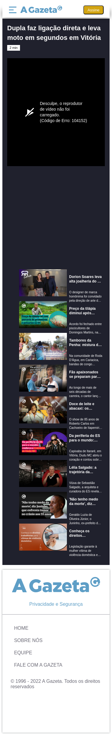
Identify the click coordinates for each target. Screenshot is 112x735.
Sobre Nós (28, 640)
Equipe (23, 652)
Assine (93, 10)
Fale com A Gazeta (38, 665)
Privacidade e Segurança (56, 604)
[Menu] (14, 10)
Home (21, 628)
